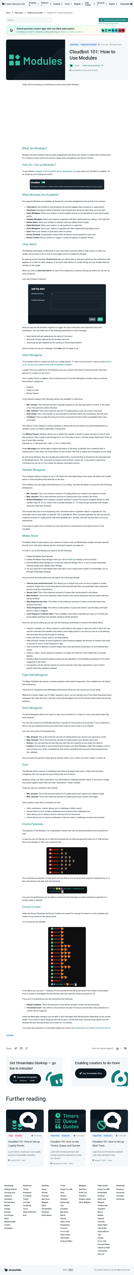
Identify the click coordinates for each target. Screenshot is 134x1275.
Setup (44, 1189)
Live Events (9, 1215)
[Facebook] (21, 1049)
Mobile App (64, 1202)
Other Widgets (85, 1202)
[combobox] (29, 20)
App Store (46, 1199)
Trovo (25, 1209)
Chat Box (82, 1196)
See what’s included (74, 32)
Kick (24, 1215)
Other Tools (65, 1222)
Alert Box (82, 1189)
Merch (63, 1215)
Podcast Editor (66, 1241)
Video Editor (65, 1235)
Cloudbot (64, 1209)
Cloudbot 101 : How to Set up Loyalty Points (24, 1143)
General (101, 1218)
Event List (83, 1193)
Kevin (24, 1160)
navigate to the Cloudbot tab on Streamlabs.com (56, 171)
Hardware (8, 1199)
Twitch (25, 1199)
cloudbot (9, 1035)
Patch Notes (47, 1215)
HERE (70, 559)
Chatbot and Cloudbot (35, 13)
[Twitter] (15, 1049)
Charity (7, 1209)
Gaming (7, 1212)
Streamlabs (126, 4)
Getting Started (10, 1189)
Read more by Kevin (93, 65)
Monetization (9, 1202)
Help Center (19, 13)
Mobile (7, 1205)
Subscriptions (103, 1231)
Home (8, 13)
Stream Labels (85, 1199)
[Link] (26, 1048)
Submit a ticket (104, 1248)
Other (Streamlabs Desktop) (47, 1208)
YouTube (26, 1202)
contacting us (80, 1028)
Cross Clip (64, 1231)
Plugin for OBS (66, 1189)
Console (101, 1222)
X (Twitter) (27, 1196)
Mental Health (10, 1222)
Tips (62, 1205)
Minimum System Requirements (109, 23)
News (6, 1218)
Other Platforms (29, 1212)
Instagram (27, 1193)
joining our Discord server (100, 1028)
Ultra (62, 1193)
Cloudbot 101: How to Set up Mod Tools (108, 1143)
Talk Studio (64, 1238)
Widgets (45, 1202)
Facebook (27, 1205)
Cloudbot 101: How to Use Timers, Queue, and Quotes (65, 1143)
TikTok (25, 1189)
